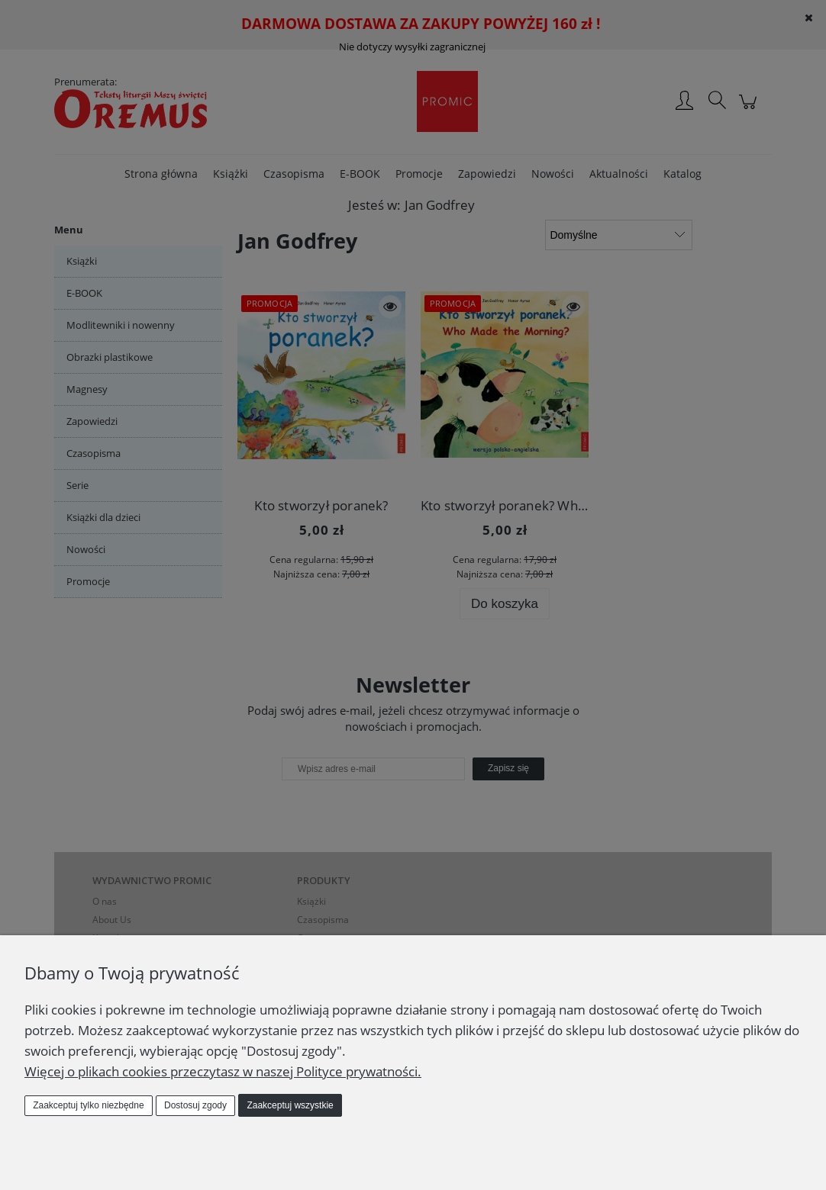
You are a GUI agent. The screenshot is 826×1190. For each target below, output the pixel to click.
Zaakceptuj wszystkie (290, 1105)
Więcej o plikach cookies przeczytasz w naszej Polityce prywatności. (222, 1071)
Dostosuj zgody (195, 1105)
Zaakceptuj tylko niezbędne (88, 1105)
